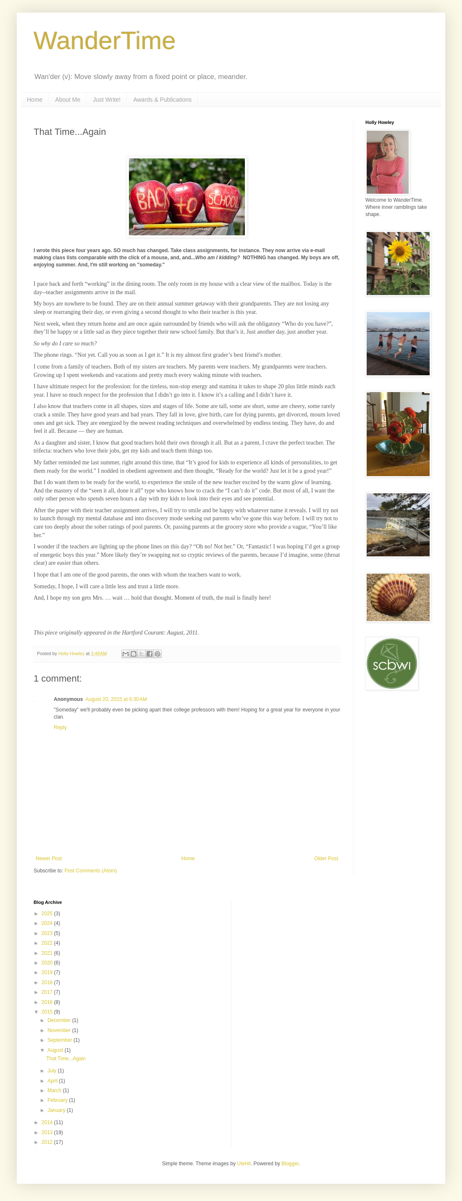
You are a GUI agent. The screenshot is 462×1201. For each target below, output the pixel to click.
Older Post (326, 858)
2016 (48, 1002)
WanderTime (105, 40)
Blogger (290, 1164)
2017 (48, 992)
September (60, 1040)
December (59, 1020)
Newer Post (49, 858)
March (55, 1090)
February (58, 1100)
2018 (48, 982)
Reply (60, 727)
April (53, 1081)
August (56, 1050)
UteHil (244, 1164)
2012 (48, 1142)
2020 (48, 963)
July (52, 1071)
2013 (48, 1132)
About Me (67, 99)
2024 (48, 923)
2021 (48, 953)
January (57, 1110)
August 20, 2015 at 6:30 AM (116, 699)
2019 (48, 972)
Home (34, 99)
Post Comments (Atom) (90, 871)
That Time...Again (66, 1058)
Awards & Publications (162, 99)
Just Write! (107, 99)
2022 (48, 943)
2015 (48, 1012)
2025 (48, 914)
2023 (48, 933)
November (59, 1030)
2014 (48, 1122)
